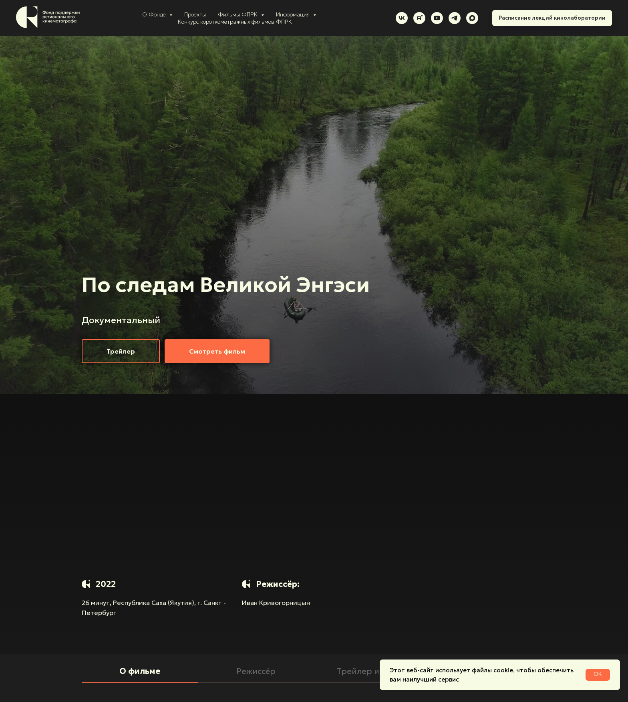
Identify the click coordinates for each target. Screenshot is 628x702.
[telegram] (455, 18)
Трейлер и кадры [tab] (372, 671)
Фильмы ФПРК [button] (238, 14)
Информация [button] (293, 14)
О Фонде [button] (154, 14)
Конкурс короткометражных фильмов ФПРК (235, 21)
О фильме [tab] (139, 671)
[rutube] (419, 18)
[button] (121, 351)
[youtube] (437, 18)
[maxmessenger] (472, 18)
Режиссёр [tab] (256, 671)
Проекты (195, 14)
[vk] (402, 18)
